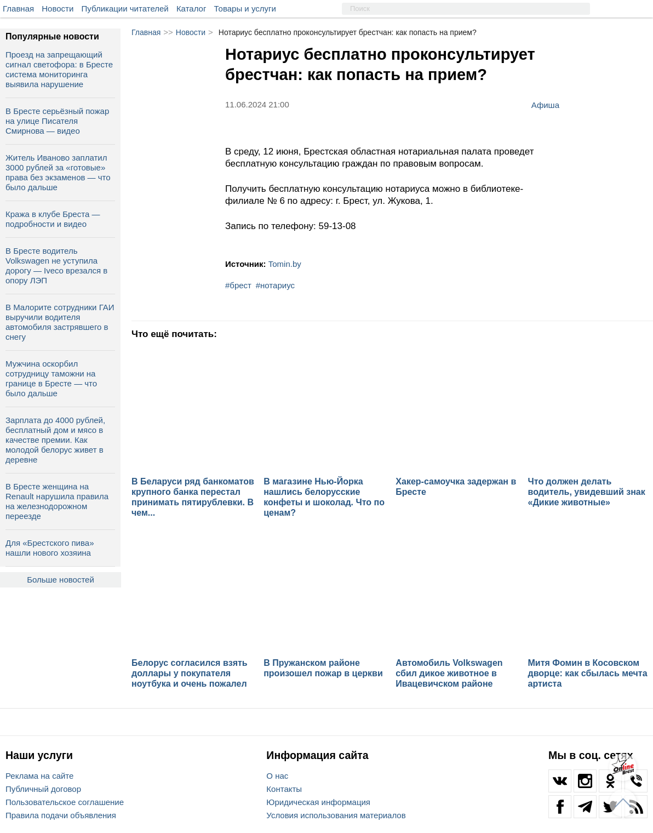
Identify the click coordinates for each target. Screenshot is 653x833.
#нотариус (275, 285)
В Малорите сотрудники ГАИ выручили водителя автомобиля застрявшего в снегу (59, 322)
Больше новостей (60, 579)
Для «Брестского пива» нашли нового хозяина (49, 547)
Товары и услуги (245, 8)
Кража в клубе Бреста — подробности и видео (52, 219)
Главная (18, 8)
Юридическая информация (318, 802)
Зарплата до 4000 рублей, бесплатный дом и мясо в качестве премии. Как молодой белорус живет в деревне (55, 439)
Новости (57, 8)
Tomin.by (284, 264)
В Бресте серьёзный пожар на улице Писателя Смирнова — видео (57, 120)
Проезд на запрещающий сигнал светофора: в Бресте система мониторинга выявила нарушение (59, 69)
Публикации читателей (125, 8)
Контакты (284, 789)
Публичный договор (43, 789)
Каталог (191, 8)
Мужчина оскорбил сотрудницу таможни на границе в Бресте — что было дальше (51, 378)
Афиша (545, 104)
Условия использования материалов (335, 815)
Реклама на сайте (39, 775)
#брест (238, 285)
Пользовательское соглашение (64, 802)
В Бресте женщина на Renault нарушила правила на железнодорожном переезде (56, 501)
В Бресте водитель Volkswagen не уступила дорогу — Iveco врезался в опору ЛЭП (56, 265)
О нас (277, 775)
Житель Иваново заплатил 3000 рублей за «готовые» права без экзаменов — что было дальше (58, 172)
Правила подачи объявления (60, 815)
